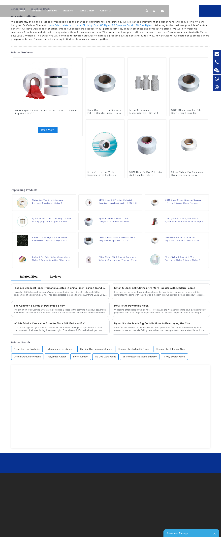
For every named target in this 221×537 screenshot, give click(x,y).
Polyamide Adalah (56, 356)
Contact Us (105, 10)
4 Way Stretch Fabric (174, 356)
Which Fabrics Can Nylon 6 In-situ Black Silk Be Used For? (50, 323)
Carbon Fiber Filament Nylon (171, 349)
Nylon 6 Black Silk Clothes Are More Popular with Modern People (154, 288)
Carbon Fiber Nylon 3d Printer (134, 349)
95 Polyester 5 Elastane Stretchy (140, 356)
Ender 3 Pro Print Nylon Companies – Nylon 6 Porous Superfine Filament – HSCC (51, 259)
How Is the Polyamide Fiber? (131, 306)
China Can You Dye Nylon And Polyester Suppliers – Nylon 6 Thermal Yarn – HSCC (47, 201)
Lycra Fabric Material (60, 25)
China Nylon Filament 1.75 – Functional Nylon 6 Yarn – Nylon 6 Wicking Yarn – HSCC (182, 259)
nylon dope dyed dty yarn (60, 349)
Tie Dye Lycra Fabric (105, 356)
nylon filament (80, 356)
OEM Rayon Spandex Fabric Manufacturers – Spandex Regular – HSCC (47, 112)
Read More (47, 130)
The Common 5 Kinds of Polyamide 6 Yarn (39, 306)
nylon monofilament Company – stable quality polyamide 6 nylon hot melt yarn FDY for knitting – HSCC (51, 220)
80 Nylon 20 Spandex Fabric (117, 25)
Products (36, 10)
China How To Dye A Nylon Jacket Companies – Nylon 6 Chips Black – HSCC (50, 239)
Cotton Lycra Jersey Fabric (27, 356)
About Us (52, 10)
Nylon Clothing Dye (86, 25)
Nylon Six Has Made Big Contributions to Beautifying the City (152, 323)
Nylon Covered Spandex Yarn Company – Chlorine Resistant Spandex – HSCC (113, 220)
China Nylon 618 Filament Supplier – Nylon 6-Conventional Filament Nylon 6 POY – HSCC (117, 259)
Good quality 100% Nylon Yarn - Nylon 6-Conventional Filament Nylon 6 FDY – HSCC (184, 220)
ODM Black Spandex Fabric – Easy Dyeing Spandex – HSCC (188, 113)
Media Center (87, 10)
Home (22, 10)
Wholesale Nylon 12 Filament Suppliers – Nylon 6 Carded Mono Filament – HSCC (182, 239)
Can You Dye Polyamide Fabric (96, 349)
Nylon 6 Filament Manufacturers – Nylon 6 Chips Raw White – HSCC (144, 113)
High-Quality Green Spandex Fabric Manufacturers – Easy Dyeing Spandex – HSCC (104, 113)
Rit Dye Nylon (144, 25)
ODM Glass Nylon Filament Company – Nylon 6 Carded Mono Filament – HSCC (184, 201)
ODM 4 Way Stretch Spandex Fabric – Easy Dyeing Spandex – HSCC (117, 239)
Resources (68, 10)
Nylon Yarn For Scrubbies (27, 349)
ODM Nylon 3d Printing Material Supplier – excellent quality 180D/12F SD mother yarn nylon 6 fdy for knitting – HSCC (117, 201)
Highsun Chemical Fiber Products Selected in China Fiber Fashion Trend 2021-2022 (60, 288)
